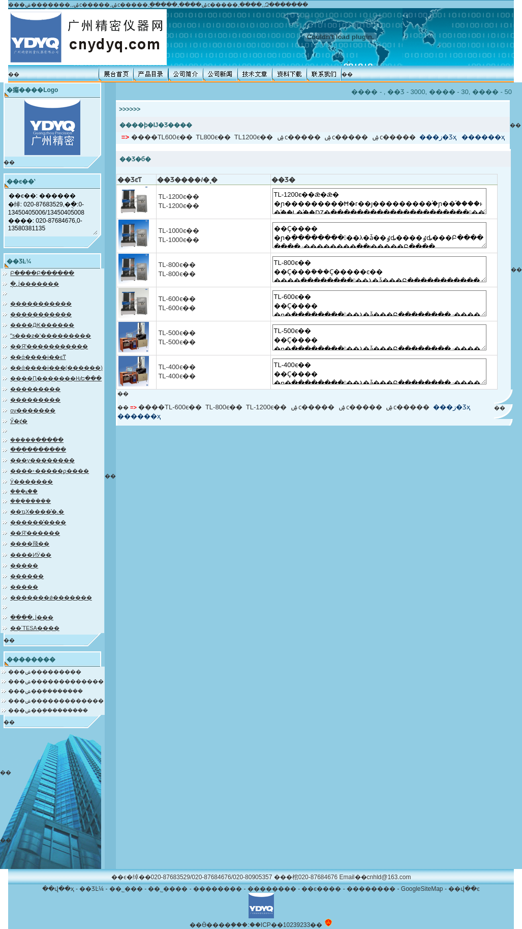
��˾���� (168, 888)
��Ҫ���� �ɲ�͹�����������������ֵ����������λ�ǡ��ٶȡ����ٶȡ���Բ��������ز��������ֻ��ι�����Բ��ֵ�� (379, 235)
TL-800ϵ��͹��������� (223, 407)
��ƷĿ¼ (91, 888)
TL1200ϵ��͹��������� (253, 137)
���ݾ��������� (44, 672)
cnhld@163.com (389, 877)
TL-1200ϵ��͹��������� (266, 407)
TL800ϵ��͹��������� (213, 137)
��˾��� (126, 888)
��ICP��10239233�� (286, 924)
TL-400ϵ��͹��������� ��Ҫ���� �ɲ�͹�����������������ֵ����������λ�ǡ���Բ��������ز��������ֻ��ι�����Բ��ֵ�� (379, 371)
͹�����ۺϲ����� (394, 137)
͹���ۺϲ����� (299, 137)
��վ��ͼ (464, 888)
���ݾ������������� (56, 681)
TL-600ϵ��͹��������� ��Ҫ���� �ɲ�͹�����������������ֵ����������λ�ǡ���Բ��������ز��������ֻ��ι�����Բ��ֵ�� (379, 303)
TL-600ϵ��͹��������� (183, 407)
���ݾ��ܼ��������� (48, 710)
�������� (217, 888)
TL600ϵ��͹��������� (175, 137)
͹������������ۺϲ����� (346, 137)
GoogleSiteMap (422, 888)
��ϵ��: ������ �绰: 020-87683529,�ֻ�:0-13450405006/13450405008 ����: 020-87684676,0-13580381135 (52, 212)
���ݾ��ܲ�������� (45, 691)
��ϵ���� (321, 888)
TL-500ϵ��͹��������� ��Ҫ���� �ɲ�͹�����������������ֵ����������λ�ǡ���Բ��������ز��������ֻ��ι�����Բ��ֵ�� (379, 337)
